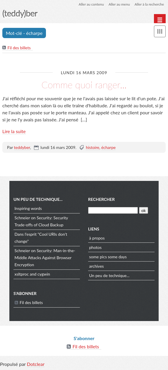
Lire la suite (14, 131)
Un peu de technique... (109, 275)
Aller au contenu (91, 4)
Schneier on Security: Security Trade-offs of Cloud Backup (41, 221)
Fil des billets (19, 47)
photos (95, 247)
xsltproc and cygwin (32, 273)
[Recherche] (113, 210)
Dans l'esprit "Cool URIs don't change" (41, 238)
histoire (92, 147)
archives (96, 266)
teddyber (22, 147)
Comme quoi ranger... (83, 84)
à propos (97, 237)
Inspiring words (28, 208)
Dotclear (35, 364)
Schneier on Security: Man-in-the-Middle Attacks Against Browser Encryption (45, 257)
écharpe (108, 147)
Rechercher (101, 199)
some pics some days (108, 256)
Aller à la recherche (149, 4)
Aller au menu (119, 4)
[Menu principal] (160, 20)
